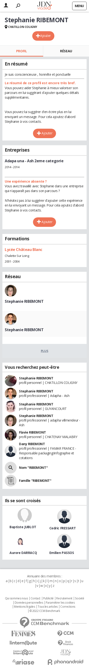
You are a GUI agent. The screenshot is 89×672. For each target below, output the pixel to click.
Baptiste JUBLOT (22, 527)
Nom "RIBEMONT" (33, 467)
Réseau (66, 51)
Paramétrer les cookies (60, 602)
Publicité (48, 598)
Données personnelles (29, 602)
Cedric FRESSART (62, 528)
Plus (44, 351)
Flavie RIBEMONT (32, 432)
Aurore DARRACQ (23, 552)
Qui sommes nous (16, 598)
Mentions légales (24, 606)
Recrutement (64, 598)
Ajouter (45, 35)
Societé (79, 598)
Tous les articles (48, 606)
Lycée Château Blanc (23, 249)
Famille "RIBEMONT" (35, 480)
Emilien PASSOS (61, 552)
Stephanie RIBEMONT (24, 301)
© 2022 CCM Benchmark (44, 611)
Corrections (67, 606)
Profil (21, 51)
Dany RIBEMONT (32, 444)
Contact (35, 598)
